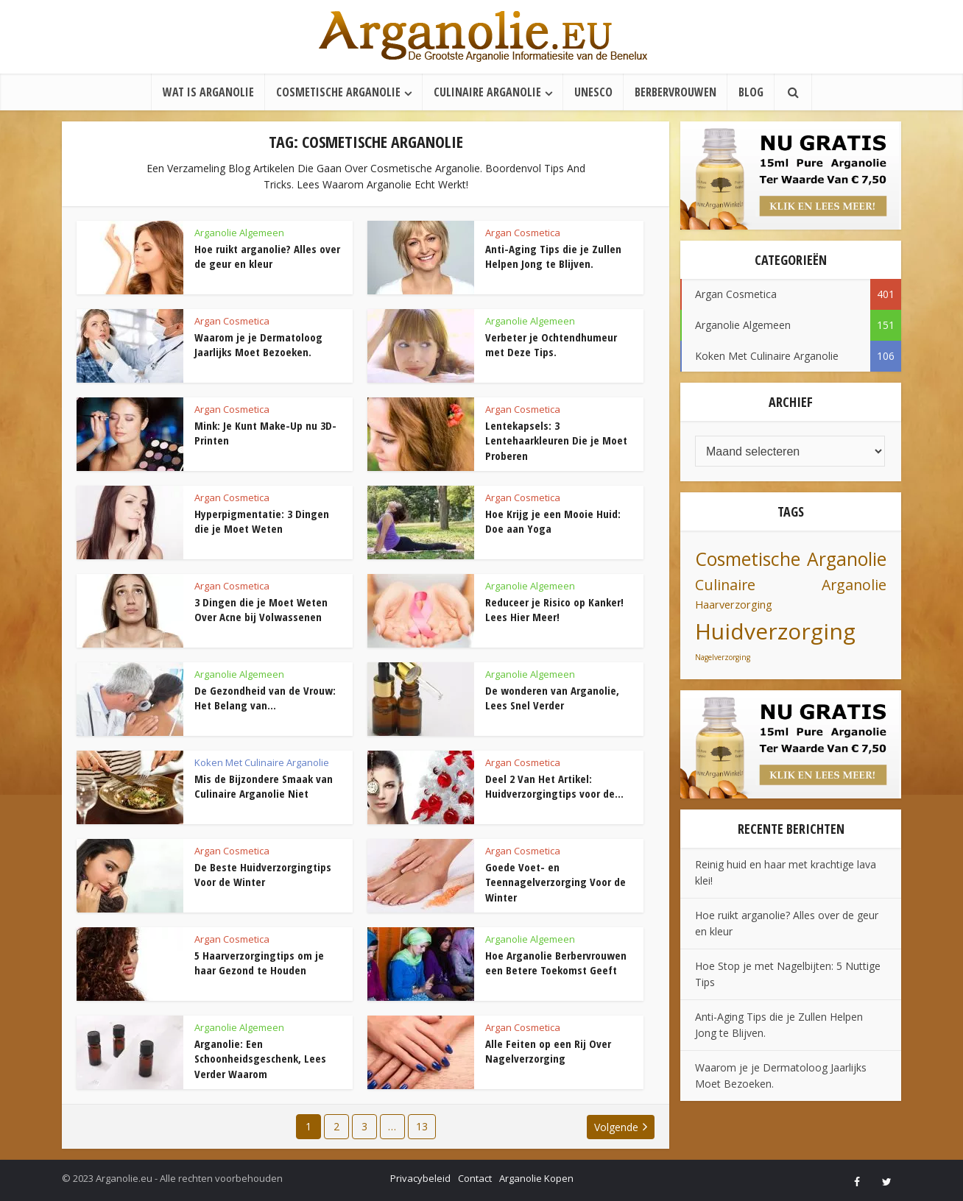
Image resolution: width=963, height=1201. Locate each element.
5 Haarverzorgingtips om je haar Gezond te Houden (259, 962)
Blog (750, 92)
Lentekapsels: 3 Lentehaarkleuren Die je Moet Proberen (556, 440)
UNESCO (593, 92)
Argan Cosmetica (522, 232)
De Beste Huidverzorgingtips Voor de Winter (262, 874)
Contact (475, 1178)
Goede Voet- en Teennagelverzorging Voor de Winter (555, 882)
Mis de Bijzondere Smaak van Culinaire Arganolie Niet (263, 786)
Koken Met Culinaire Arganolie (261, 762)
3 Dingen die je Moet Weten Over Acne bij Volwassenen (261, 609)
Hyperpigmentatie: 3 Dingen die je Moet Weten (261, 521)
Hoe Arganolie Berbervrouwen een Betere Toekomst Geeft (556, 962)
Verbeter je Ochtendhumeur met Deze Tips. (551, 344)
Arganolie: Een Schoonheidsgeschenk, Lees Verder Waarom (260, 1058)
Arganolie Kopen (536, 1178)
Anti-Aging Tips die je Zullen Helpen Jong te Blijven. (553, 256)
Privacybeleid (420, 1178)
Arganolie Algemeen (239, 232)
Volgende (616, 1127)
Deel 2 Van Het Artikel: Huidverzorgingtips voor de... (554, 786)
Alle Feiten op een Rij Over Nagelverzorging (548, 1051)
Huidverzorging (775, 631)
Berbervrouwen (675, 92)
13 (422, 1126)
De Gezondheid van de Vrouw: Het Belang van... (265, 697)
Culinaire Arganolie (487, 92)
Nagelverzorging (722, 657)
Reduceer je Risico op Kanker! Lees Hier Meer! (554, 609)
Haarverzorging (733, 605)
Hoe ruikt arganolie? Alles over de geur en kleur (267, 256)
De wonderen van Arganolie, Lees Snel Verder (552, 697)
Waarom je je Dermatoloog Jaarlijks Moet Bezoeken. (258, 344)
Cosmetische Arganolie (338, 92)
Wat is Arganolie (208, 92)
